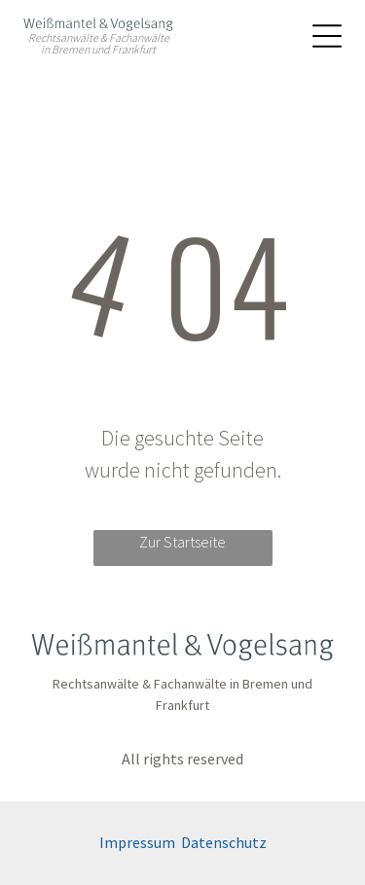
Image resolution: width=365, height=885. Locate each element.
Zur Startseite (182, 541)
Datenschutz (224, 842)
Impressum (137, 842)
